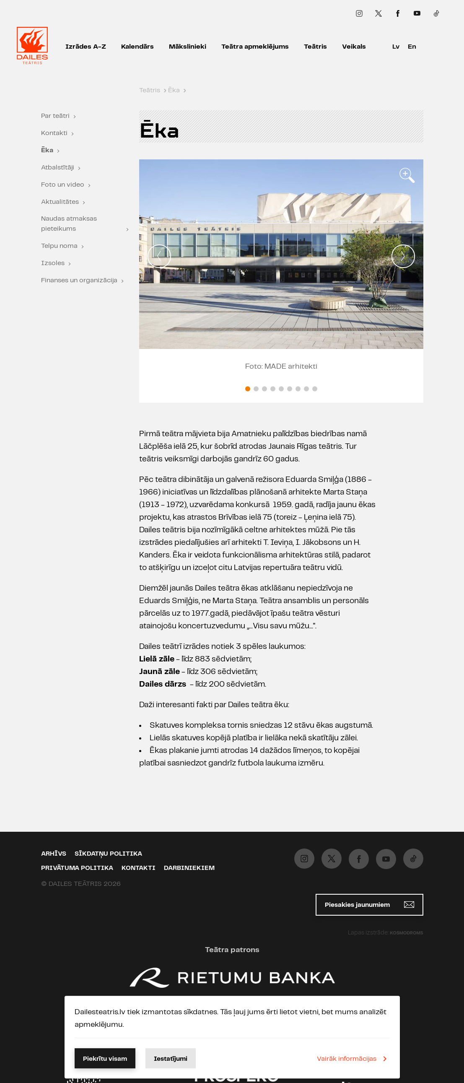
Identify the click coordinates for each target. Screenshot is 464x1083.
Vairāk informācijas (353, 1059)
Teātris (315, 47)
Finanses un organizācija (79, 280)
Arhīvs (53, 854)
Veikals (354, 47)
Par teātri (55, 116)
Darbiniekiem (189, 868)
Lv (395, 47)
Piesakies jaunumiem (369, 904)
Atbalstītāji (57, 167)
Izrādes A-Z (85, 47)
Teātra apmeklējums (255, 47)
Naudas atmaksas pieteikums (69, 224)
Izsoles (53, 263)
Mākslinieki (187, 47)
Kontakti (54, 133)
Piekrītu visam (105, 1059)
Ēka (47, 150)
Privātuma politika (77, 868)
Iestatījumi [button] (170, 1059)
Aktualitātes (60, 202)
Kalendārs (137, 47)
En (412, 47)
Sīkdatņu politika (108, 854)
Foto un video (62, 185)
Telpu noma (59, 246)
